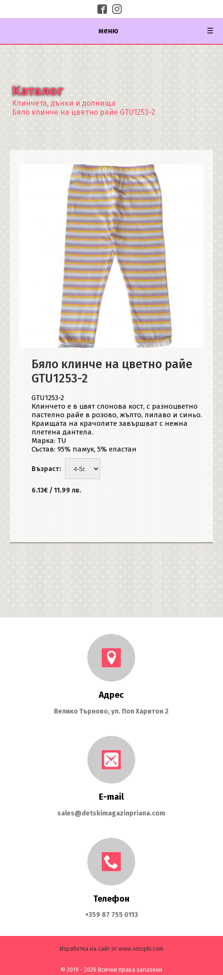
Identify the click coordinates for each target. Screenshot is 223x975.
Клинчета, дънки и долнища (64, 103)
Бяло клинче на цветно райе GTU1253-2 (83, 112)
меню (156, 31)
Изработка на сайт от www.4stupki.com (111, 948)
